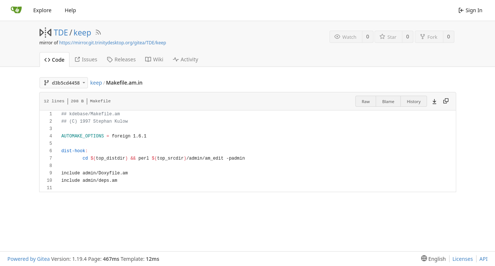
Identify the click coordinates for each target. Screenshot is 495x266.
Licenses (463, 258)
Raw (366, 101)
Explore (42, 10)
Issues (85, 59)
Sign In (470, 10)
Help (70, 10)
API (483, 258)
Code (54, 59)
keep (82, 32)
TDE (61, 32)
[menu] (432, 259)
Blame (388, 101)
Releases (121, 59)
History (413, 101)
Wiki (154, 59)
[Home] (16, 10)
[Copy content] (445, 101)
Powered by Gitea (28, 258)
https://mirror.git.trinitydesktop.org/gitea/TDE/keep (112, 43)
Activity (185, 59)
